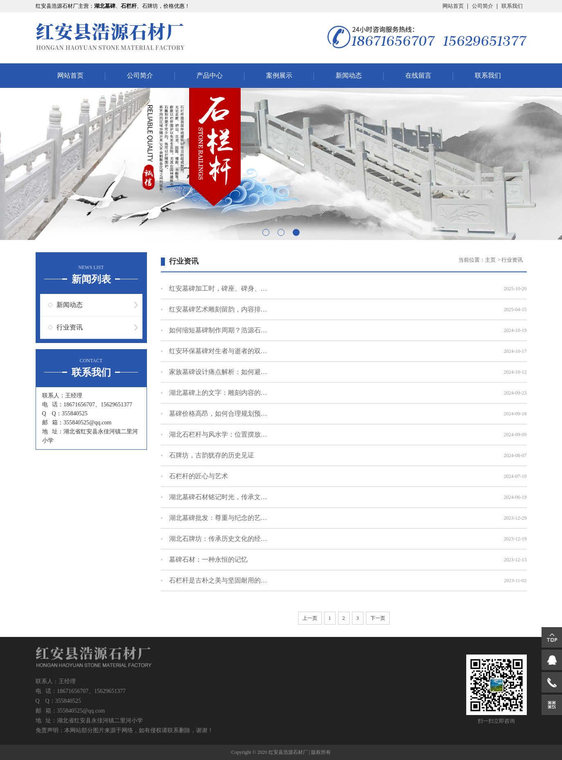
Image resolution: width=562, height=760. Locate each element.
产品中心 (209, 75)
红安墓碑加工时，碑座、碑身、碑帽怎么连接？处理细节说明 (218, 288)
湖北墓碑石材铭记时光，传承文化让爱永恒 (218, 496)
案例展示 (279, 75)
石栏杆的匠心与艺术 (198, 476)
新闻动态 (349, 75)
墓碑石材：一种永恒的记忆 (208, 559)
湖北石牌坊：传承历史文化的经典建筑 (218, 538)
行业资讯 (69, 327)
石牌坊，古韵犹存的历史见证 (211, 455)
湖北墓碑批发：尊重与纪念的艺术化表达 (218, 517)
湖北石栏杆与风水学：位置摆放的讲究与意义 (218, 434)
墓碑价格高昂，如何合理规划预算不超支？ (218, 413)
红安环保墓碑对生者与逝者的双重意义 (218, 350)
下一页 (377, 618)
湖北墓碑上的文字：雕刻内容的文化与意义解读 (218, 392)
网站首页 (453, 6)
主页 (491, 260)
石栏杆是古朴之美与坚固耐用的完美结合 (218, 580)
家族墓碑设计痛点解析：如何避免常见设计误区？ (218, 371)
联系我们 (512, 6)
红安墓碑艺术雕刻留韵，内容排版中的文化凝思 (218, 309)
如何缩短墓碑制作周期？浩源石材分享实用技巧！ (218, 330)
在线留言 (418, 75)
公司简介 (482, 6)
